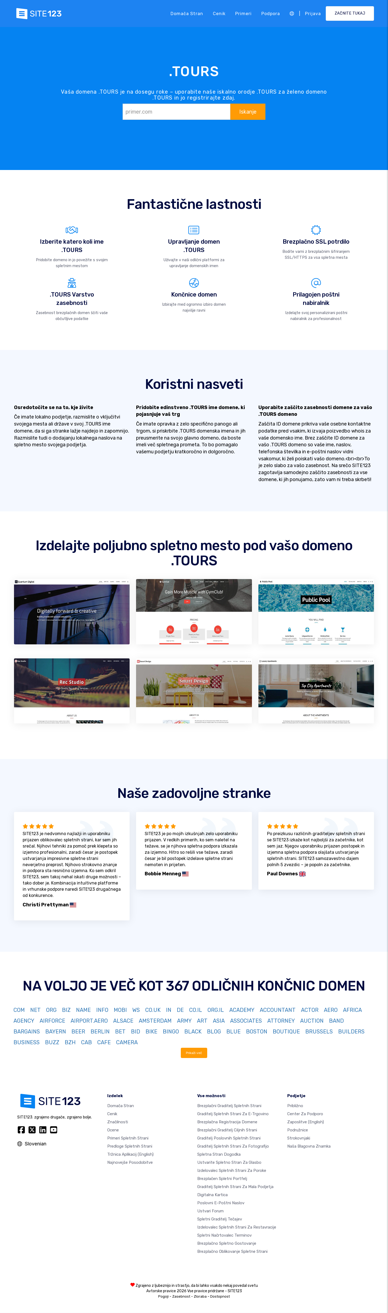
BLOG (214, 1031)
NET (35, 1010)
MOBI (120, 1010)
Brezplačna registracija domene (227, 1122)
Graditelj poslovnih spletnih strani (229, 1138)
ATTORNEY (281, 1021)
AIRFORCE (52, 1021)
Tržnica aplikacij (130, 1154)
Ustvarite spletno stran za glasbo (229, 1162)
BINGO (171, 1031)
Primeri (243, 13)
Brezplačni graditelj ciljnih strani (227, 1130)
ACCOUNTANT (278, 1010)
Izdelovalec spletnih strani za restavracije (236, 1227)
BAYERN (55, 1031)
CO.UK (153, 1010)
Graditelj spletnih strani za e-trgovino (233, 1114)
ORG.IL (215, 1010)
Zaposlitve (305, 1122)
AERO (331, 1010)
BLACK (193, 1031)
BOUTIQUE (286, 1031)
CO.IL (195, 1010)
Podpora (270, 13)
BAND (336, 1021)
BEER (78, 1031)
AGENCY (23, 1021)
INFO (102, 1010)
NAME (83, 1010)
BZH (70, 1042)
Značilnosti (117, 1122)
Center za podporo (305, 1114)
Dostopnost (220, 1297)
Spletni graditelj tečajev (219, 1219)
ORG (51, 1010)
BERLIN (100, 1031)
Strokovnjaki (298, 1138)
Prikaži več (194, 1053)
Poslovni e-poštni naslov (220, 1203)
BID (135, 1031)
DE (180, 1010)
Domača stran (187, 13)
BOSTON (256, 1031)
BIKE (151, 1031)
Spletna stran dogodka (219, 1154)
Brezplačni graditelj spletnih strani (229, 1106)
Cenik (219, 13)
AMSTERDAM (155, 1021)
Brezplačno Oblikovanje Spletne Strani (232, 1251)
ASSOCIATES (246, 1021)
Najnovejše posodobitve (130, 1162)
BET (120, 1031)
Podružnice (297, 1130)
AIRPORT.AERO (89, 1021)
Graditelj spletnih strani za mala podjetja (235, 1187)
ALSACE (123, 1021)
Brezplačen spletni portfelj (222, 1178)
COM (19, 1010)
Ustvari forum (210, 1211)
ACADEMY (241, 1010)
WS (136, 1010)
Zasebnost (181, 1297)
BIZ (66, 1010)
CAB (86, 1042)
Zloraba (200, 1297)
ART (202, 1021)
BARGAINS (26, 1031)
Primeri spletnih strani (127, 1138)
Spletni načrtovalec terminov (224, 1235)
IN (168, 1010)
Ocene (113, 1130)
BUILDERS (351, 1031)
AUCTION (312, 1021)
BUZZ (52, 1042)
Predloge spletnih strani (129, 1146)
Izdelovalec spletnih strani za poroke (231, 1170)
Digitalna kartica (212, 1195)
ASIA (219, 1021)
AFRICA (352, 1010)
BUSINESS (26, 1042)
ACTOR (309, 1010)
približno (295, 1106)
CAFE (104, 1042)
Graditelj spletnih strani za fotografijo (233, 1146)
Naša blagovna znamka (309, 1146)
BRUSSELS (319, 1031)
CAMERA (127, 1042)
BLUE (233, 1031)
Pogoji (163, 1297)
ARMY (184, 1021)
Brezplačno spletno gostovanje (226, 1243)
